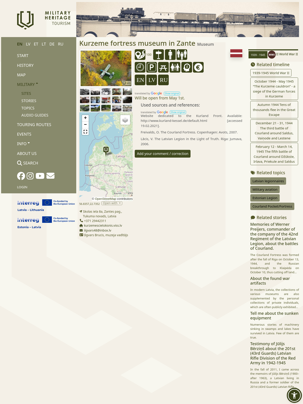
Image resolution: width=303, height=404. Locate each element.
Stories (28, 100)
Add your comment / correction (163, 153)
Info (23, 144)
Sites (26, 93)
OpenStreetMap (105, 198)
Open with (110, 203)
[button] (106, 152)
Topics (27, 108)
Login (22, 187)
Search (27, 163)
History (25, 65)
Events (24, 134)
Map (21, 74)
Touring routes (34, 124)
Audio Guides (34, 115)
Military (27, 84)
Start (22, 55)
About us (27, 153)
